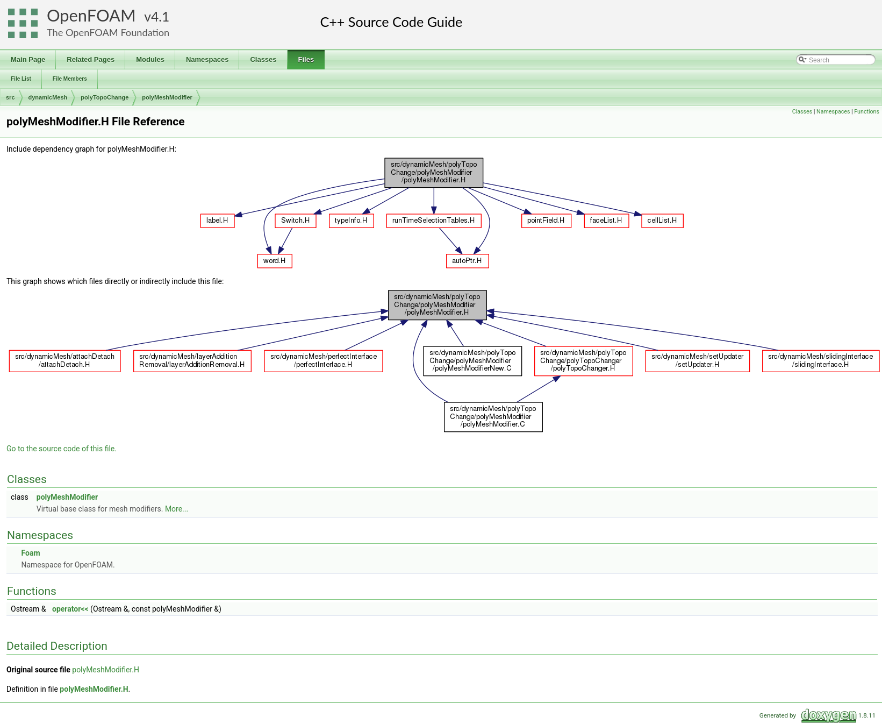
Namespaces (833, 111)
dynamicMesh (48, 97)
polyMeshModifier (167, 97)
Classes (802, 111)
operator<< (70, 609)
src (10, 97)
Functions (866, 111)
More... (176, 509)
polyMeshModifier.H (105, 669)
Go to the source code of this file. (61, 448)
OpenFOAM (91, 15)
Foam (30, 553)
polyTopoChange (104, 97)
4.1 (160, 16)
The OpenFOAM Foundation (108, 32)
